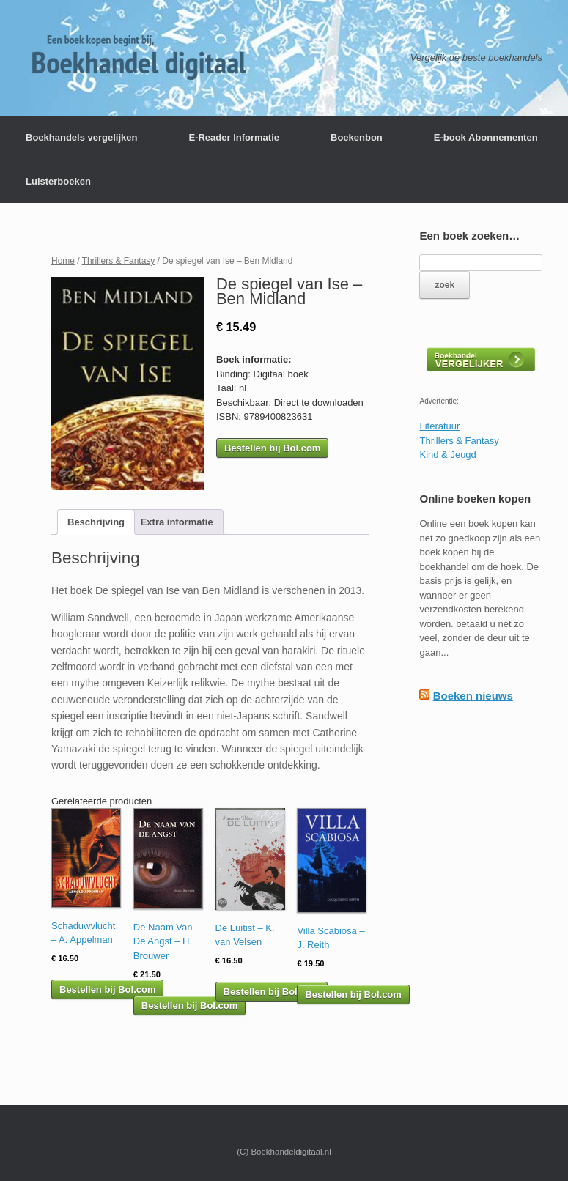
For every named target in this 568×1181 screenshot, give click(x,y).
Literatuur (439, 426)
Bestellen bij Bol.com (272, 448)
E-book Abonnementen (486, 137)
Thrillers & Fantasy (118, 261)
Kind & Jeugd (447, 454)
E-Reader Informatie (233, 137)
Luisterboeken (58, 181)
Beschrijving (96, 522)
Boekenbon (357, 137)
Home (63, 261)
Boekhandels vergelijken (81, 137)
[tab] (96, 522)
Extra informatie (177, 522)
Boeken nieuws (473, 695)
